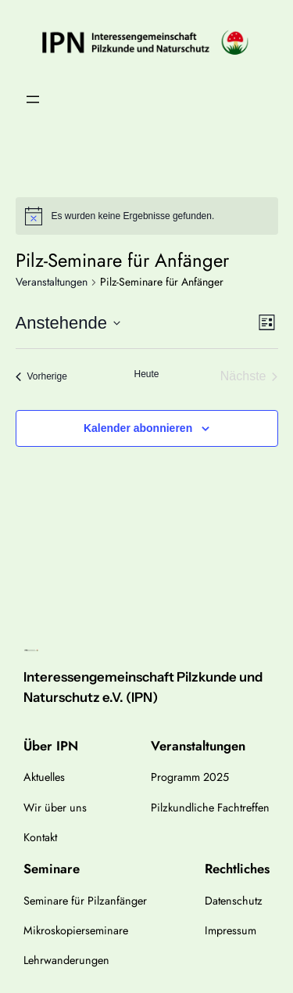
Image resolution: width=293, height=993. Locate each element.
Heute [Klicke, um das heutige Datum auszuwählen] (146, 374)
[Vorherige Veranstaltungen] (41, 376)
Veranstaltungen (52, 282)
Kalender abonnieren (138, 428)
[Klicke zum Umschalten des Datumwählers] (68, 323)
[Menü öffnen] (32, 99)
